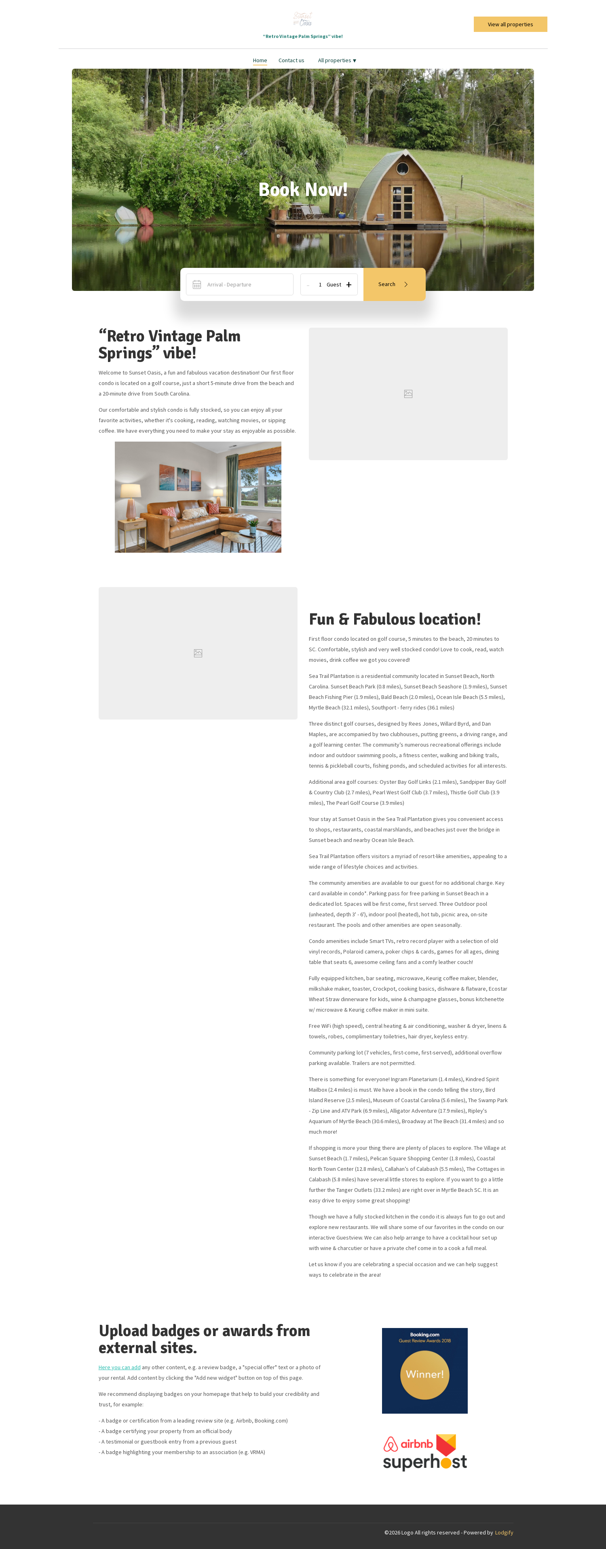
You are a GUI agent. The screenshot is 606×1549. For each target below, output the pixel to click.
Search (394, 284)
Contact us (291, 60)
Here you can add (120, 1367)
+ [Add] (349, 284)
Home (260, 60)
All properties (337, 60)
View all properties (510, 24)
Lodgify (504, 1532)
